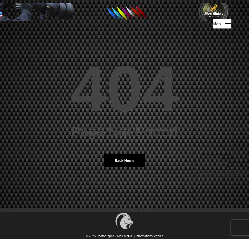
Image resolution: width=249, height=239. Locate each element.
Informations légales (149, 236)
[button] (222, 23)
